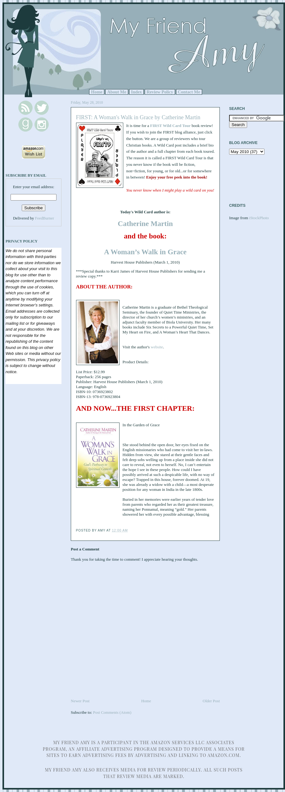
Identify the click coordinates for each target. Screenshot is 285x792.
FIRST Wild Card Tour (170, 125)
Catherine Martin (145, 223)
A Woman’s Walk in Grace (145, 252)
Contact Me (189, 91)
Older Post (211, 701)
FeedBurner (44, 218)
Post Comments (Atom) (112, 712)
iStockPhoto (259, 217)
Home (96, 91)
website (157, 347)
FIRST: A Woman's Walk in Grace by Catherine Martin (138, 117)
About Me (116, 91)
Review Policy (160, 91)
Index (136, 91)
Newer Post (80, 701)
